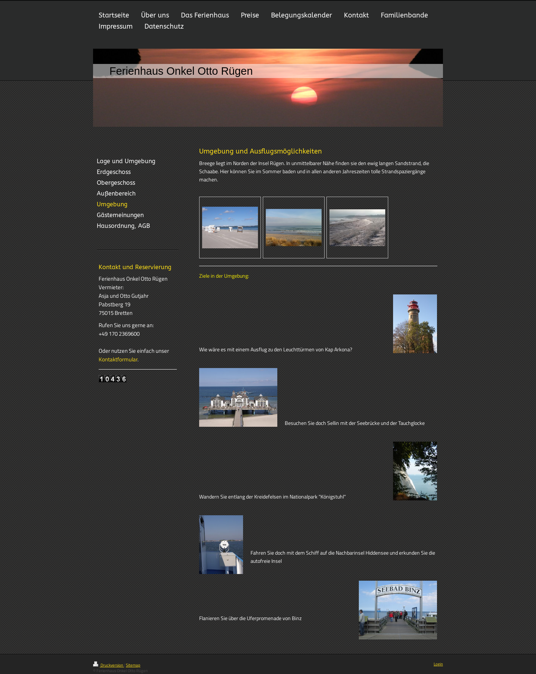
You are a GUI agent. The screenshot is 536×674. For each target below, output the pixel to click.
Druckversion (108, 665)
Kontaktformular (118, 359)
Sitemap (133, 665)
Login (438, 664)
